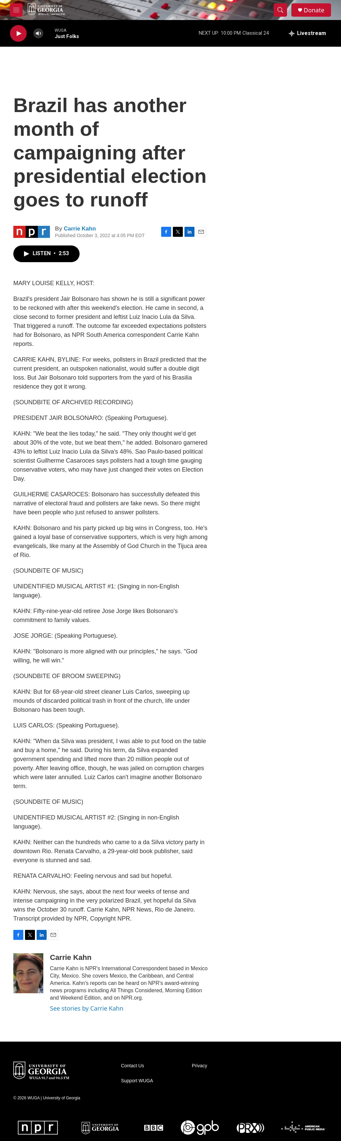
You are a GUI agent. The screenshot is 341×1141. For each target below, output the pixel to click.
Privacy (199, 1065)
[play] (18, 33)
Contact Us (132, 1065)
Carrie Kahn (80, 228)
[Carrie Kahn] (28, 973)
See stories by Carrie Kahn (86, 1008)
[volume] (38, 33)
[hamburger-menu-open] (16, 10)
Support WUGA (137, 1080)
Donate (314, 10)
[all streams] (307, 33)
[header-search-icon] (280, 10)
